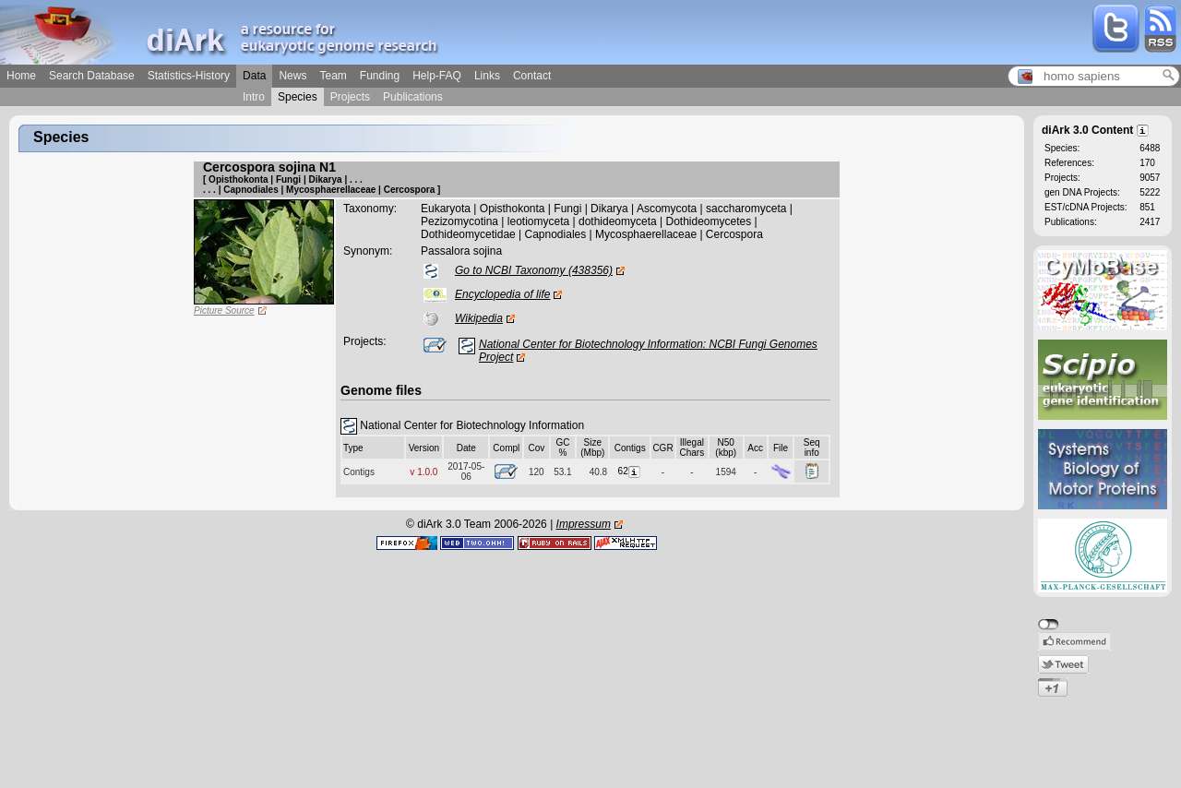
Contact (532, 75)
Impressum (583, 524)
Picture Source (224, 310)
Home (21, 75)
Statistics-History (189, 75)
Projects (350, 96)
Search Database (92, 75)
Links (487, 75)
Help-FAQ (436, 75)
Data (254, 75)
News (292, 75)
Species (297, 96)
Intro (254, 96)
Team (332, 75)
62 (630, 471)
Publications (413, 96)
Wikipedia (479, 318)
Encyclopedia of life (502, 294)
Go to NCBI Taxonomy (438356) (534, 270)
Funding (380, 75)
